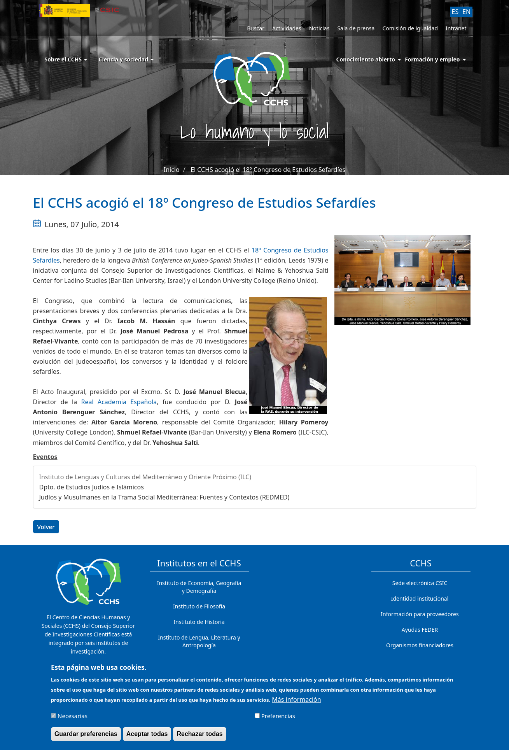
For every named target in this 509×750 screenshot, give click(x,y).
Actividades (286, 28)
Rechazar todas (199, 737)
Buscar (255, 28)
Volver (46, 527)
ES (455, 11)
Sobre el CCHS (66, 59)
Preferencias (278, 719)
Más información (296, 702)
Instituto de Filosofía (199, 606)
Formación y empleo (432, 59)
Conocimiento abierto (365, 59)
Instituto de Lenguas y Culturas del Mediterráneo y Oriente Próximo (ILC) (145, 477)
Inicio (172, 169)
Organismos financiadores (419, 645)
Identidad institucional (420, 598)
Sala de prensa (355, 28)
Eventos (45, 456)
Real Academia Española (119, 402)
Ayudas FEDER (420, 629)
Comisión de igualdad (410, 28)
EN (466, 11)
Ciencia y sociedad (126, 59)
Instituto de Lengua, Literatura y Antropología (199, 641)
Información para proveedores (419, 614)
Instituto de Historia (198, 622)
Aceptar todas (147, 737)
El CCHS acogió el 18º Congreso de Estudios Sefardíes (268, 169)
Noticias (319, 28)
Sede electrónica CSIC (419, 583)
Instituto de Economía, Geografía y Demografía (199, 586)
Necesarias (72, 719)
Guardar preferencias (85, 737)
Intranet (456, 28)
